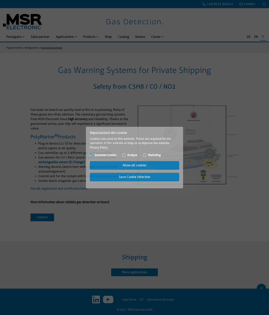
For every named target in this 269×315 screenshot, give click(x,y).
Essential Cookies (105, 155)
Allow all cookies (134, 165)
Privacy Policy (99, 147)
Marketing (154, 155)
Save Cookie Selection (134, 177)
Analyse (132, 155)
